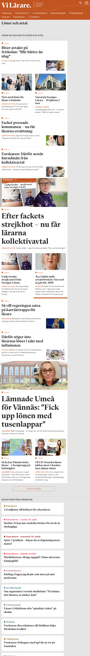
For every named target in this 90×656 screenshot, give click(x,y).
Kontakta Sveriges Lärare (73, 640)
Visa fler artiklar (34, 490)
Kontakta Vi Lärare (8, 636)
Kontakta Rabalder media (43, 637)
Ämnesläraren (21, 13)
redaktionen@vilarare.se (10, 639)
